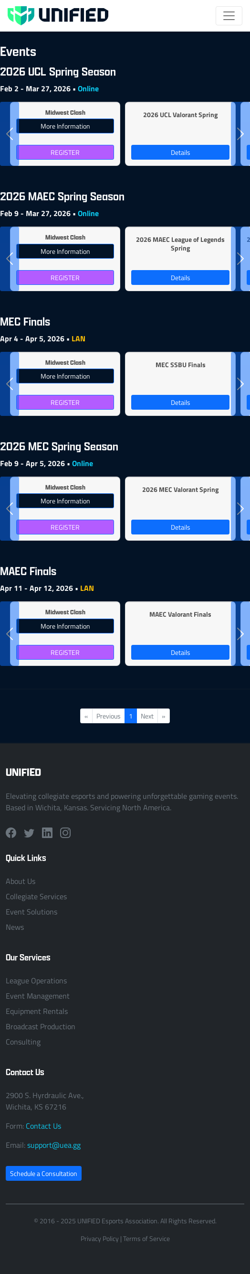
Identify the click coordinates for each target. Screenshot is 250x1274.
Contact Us (43, 1126)
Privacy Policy (100, 1238)
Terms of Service (146, 1238)
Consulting (23, 1041)
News (15, 927)
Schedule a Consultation (43, 1173)
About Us (20, 881)
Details (180, 152)
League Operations (36, 980)
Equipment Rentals (37, 1011)
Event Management (38, 996)
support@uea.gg (54, 1145)
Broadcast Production (40, 1026)
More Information (65, 126)
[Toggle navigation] (229, 15)
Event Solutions (31, 911)
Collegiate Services (36, 896)
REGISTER (65, 152)
